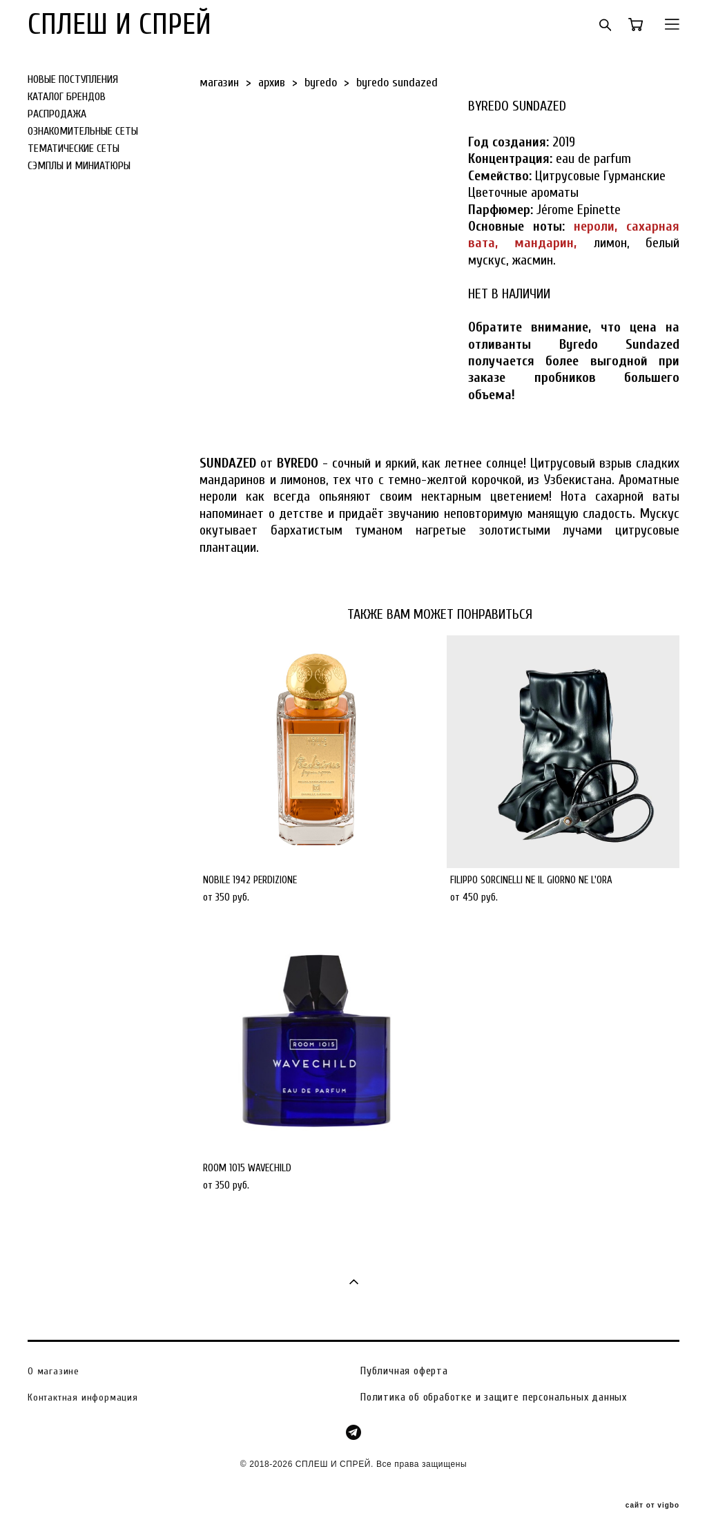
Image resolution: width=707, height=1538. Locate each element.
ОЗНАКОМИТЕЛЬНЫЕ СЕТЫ (83, 131)
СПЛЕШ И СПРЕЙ (119, 24)
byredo (320, 82)
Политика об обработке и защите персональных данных (493, 1397)
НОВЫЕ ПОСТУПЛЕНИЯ (73, 79)
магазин (219, 82)
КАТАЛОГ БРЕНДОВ (67, 96)
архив (271, 82)
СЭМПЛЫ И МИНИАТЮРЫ (79, 166)
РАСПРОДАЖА (57, 114)
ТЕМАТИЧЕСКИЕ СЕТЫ (73, 148)
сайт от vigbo (652, 1505)
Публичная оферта (404, 1371)
